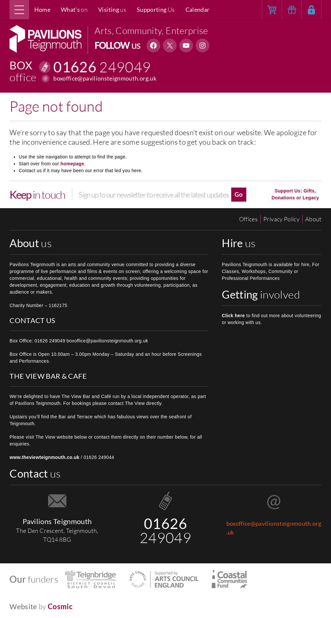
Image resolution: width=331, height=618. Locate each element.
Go (239, 194)
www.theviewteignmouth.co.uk (44, 457)
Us (156, 9)
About (313, 219)
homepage (72, 163)
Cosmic (60, 606)
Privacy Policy (281, 219)
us (112, 9)
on (74, 9)
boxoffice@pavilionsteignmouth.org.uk (104, 78)
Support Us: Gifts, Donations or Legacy (295, 194)
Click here (233, 315)
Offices (248, 219)
